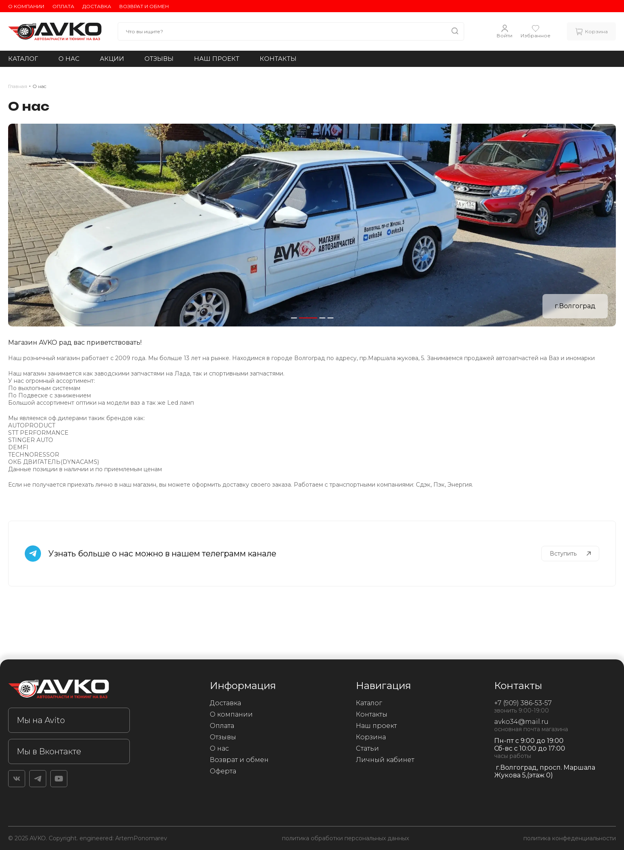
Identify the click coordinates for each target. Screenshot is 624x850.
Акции (112, 58)
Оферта (223, 771)
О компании (26, 6)
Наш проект (216, 58)
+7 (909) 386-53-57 (523, 703)
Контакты (278, 58)
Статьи (367, 748)
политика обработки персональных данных (345, 838)
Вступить (570, 553)
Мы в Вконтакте (49, 751)
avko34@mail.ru (521, 722)
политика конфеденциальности (569, 838)
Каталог (23, 58)
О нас (69, 58)
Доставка (96, 6)
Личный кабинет (385, 760)
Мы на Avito (41, 720)
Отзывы (159, 58)
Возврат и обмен (144, 6)
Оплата (63, 6)
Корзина (371, 737)
